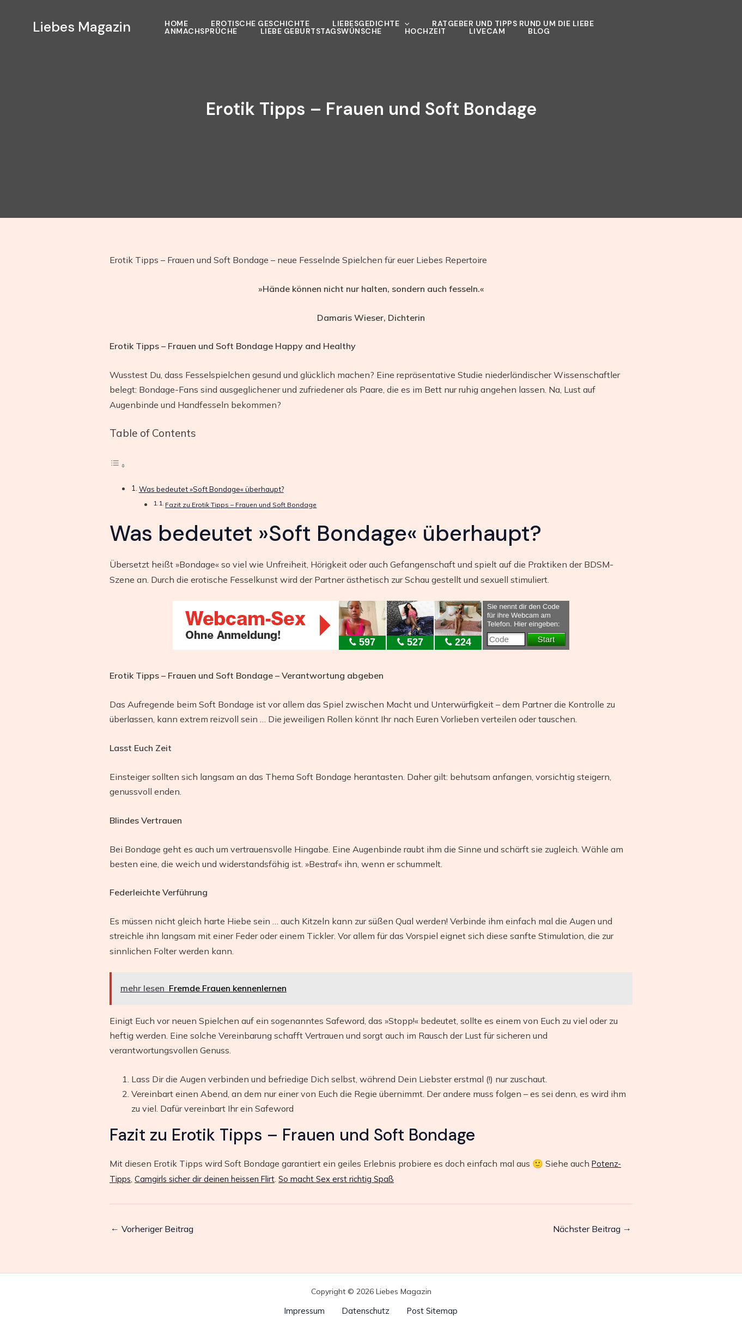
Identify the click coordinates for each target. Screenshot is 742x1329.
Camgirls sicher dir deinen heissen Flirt (214, 1178)
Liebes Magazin (82, 27)
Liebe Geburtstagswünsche (321, 31)
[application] (404, 23)
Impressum (309, 1310)
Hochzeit (425, 31)
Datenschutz (365, 1310)
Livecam (487, 31)
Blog (539, 31)
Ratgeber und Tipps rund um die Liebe (513, 23)
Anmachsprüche (201, 31)
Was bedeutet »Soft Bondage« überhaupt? (217, 489)
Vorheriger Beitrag (152, 1228)
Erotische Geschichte (260, 23)
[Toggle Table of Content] (118, 465)
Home (176, 23)
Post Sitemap (427, 1310)
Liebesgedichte (370, 23)
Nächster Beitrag (592, 1228)
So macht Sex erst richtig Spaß (357, 1178)
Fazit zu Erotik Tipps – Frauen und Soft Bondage (245, 504)
